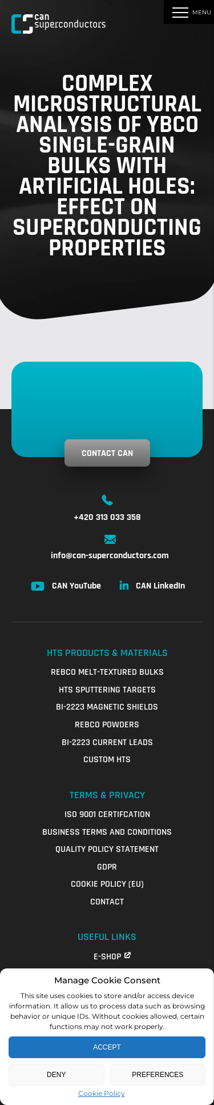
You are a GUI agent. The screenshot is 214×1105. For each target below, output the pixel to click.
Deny (56, 1075)
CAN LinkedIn (160, 586)
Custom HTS (107, 760)
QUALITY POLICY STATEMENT (107, 849)
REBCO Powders (107, 725)
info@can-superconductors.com (110, 556)
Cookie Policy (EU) (107, 884)
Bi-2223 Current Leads (107, 742)
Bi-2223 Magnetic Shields (107, 707)
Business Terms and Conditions (107, 832)
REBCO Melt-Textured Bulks (107, 672)
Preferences (157, 1075)
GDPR (107, 867)
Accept (107, 1047)
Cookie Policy (101, 1093)
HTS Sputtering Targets (107, 690)
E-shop (107, 957)
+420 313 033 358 (107, 517)
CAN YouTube (76, 586)
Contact (107, 902)
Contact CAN (107, 453)
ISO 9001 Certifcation (107, 814)
